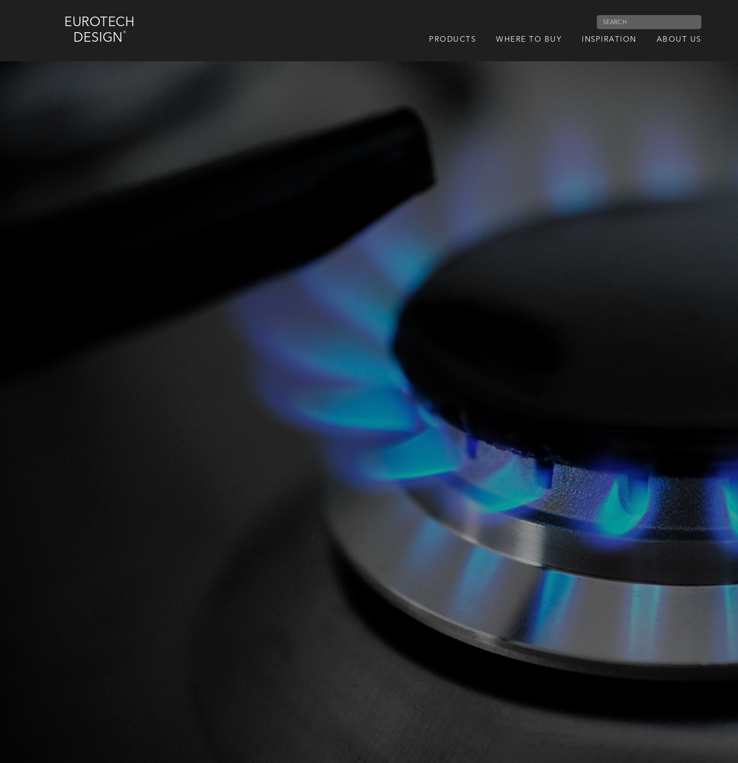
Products (452, 40)
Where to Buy (529, 40)
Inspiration (609, 40)
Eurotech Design (99, 30)
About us (679, 40)
